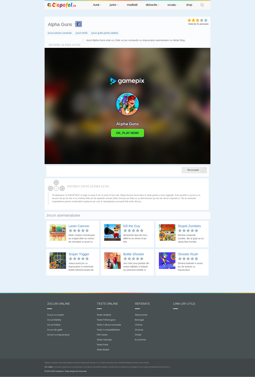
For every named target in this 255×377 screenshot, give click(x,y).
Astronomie (141, 314)
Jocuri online (58, 303)
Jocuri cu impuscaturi (58, 334)
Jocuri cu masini (55, 314)
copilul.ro (90, 367)
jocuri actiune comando (60, 33)
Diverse (139, 329)
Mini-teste (102, 334)
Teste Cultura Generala (109, 324)
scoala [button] (172, 4)
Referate (142, 303)
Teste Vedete (104, 314)
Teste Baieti (103, 349)
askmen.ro (68, 367)
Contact (75, 362)
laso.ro (125, 367)
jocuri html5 (82, 33)
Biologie (139, 319)
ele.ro (113, 367)
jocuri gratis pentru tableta (104, 33)
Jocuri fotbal (53, 324)
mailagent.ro (135, 367)
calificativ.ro (79, 367)
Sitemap (84, 362)
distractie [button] (152, 4)
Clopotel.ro (61, 5)
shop (189, 4)
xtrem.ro (166, 367)
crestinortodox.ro (102, 367)
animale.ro (57, 367)
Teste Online (107, 303)
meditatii (132, 4)
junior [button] (114, 4)
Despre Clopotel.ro (52, 362)
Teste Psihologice (106, 319)
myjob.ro (146, 367)
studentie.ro (156, 367)
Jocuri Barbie (54, 319)
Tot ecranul (197, 170)
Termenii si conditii (97, 362)
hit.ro (119, 367)
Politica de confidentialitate (119, 362)
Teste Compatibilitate (108, 329)
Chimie (139, 324)
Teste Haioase (104, 339)
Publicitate (66, 362)
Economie (140, 339)
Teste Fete (102, 344)
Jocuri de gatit (54, 329)
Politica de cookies (141, 362)
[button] (202, 5)
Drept (138, 334)
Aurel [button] (97, 4)
